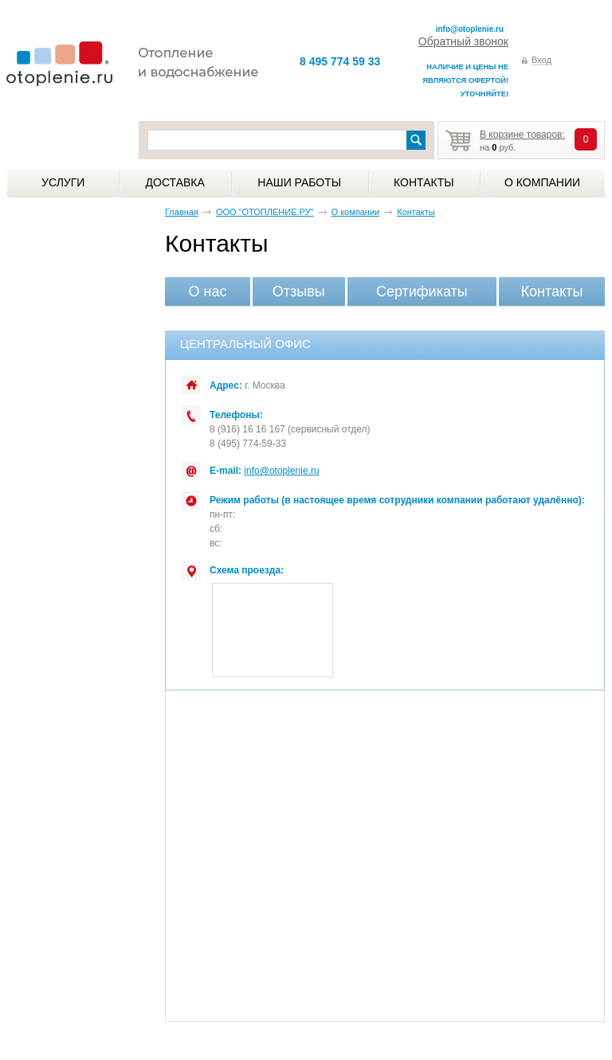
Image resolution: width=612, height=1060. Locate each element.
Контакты (424, 182)
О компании (542, 182)
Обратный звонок (463, 41)
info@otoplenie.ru (470, 29)
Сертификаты (422, 291)
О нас (208, 291)
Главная (181, 212)
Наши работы (299, 182)
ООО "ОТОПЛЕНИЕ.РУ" (265, 212)
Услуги (62, 182)
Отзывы (299, 291)
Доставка (175, 182)
